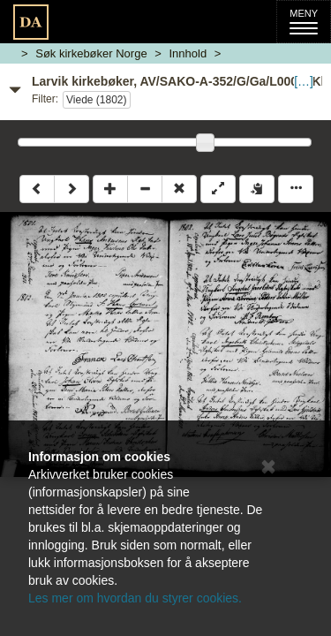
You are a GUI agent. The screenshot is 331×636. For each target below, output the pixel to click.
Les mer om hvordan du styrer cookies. (135, 598)
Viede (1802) (96, 100)
